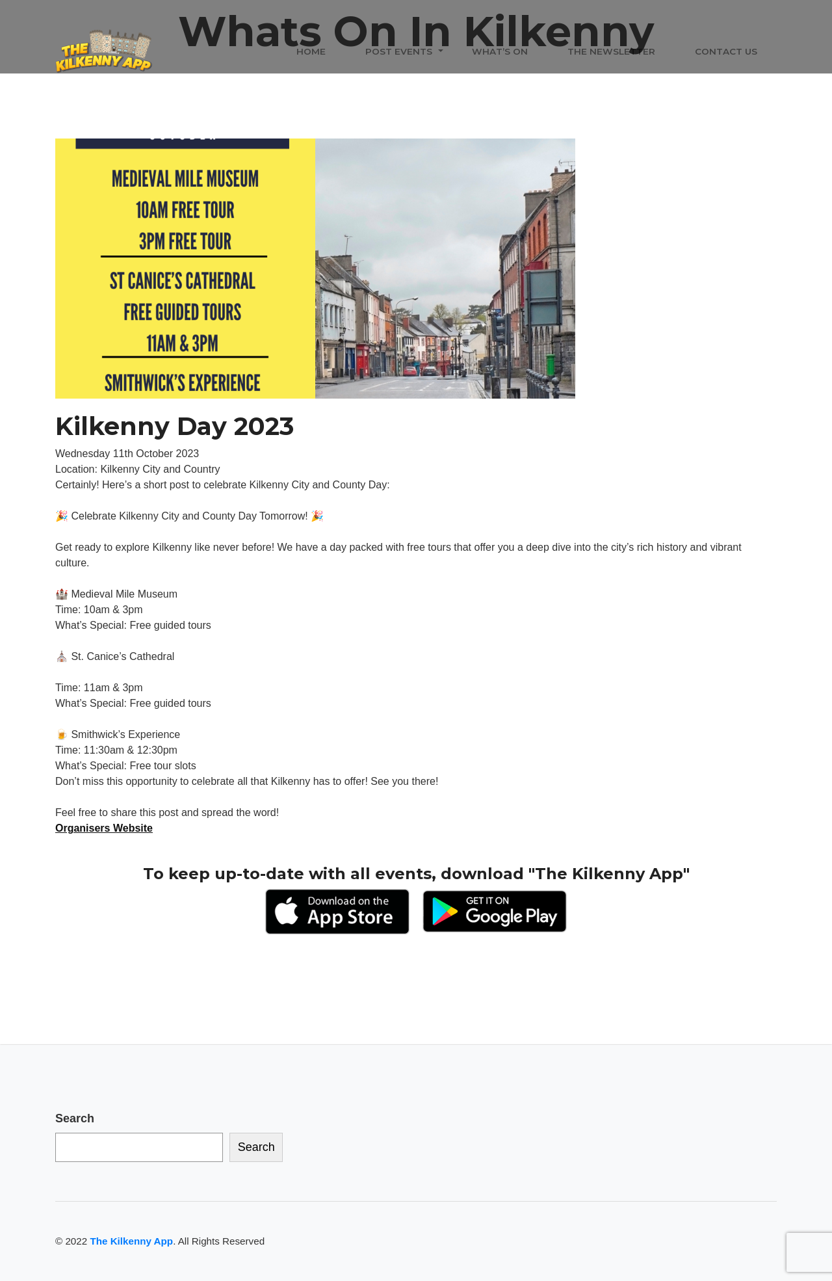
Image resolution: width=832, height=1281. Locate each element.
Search (74, 1118)
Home (311, 51)
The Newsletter (611, 51)
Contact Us (726, 51)
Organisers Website (104, 828)
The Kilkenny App (131, 1241)
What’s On (500, 51)
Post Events (398, 51)
